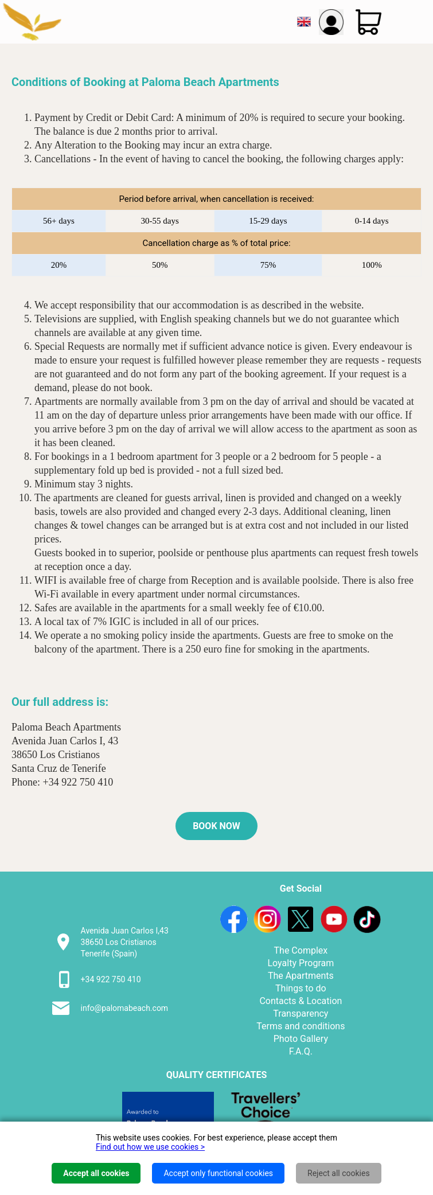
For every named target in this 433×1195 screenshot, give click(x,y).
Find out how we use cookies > (150, 1146)
